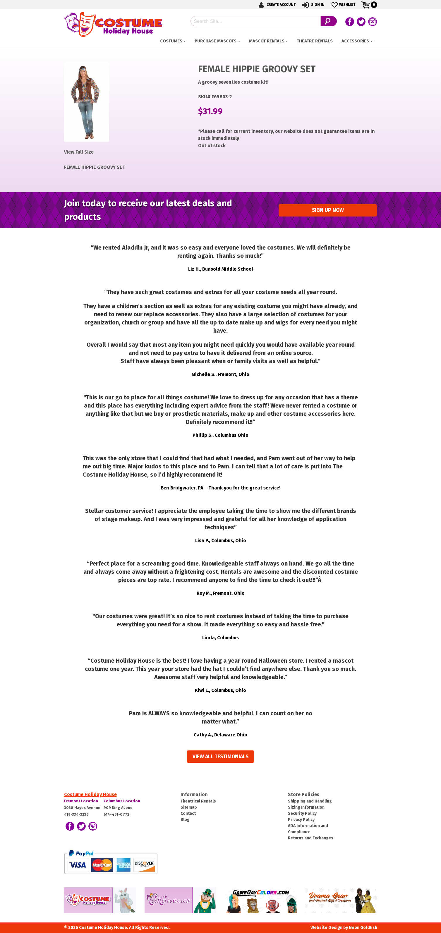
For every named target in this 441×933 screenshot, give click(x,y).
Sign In (313, 4)
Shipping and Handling (310, 801)
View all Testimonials (220, 757)
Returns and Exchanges (310, 838)
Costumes (171, 41)
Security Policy (302, 813)
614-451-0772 (116, 814)
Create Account (276, 4)
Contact (188, 813)
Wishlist (342, 4)
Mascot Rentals (266, 41)
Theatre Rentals (315, 41)
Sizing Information (306, 807)
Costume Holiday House (90, 794)
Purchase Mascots (215, 41)
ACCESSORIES (355, 41)
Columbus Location (122, 801)
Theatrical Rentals (198, 801)
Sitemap (189, 807)
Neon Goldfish (363, 927)
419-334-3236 (76, 814)
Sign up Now (328, 210)
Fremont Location (81, 801)
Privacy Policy (301, 819)
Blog (185, 819)
